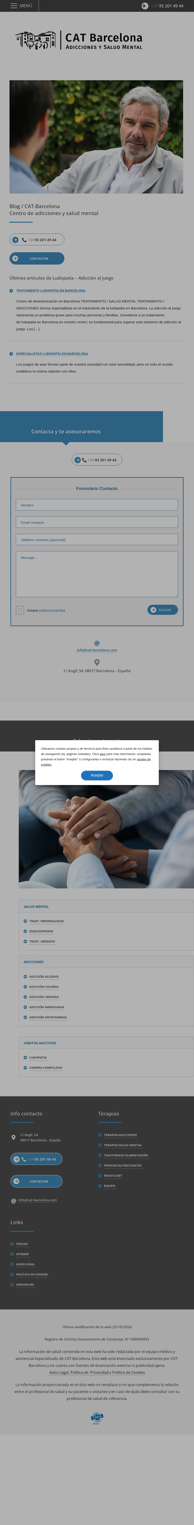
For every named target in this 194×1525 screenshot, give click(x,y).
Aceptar (97, 775)
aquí (103, 754)
